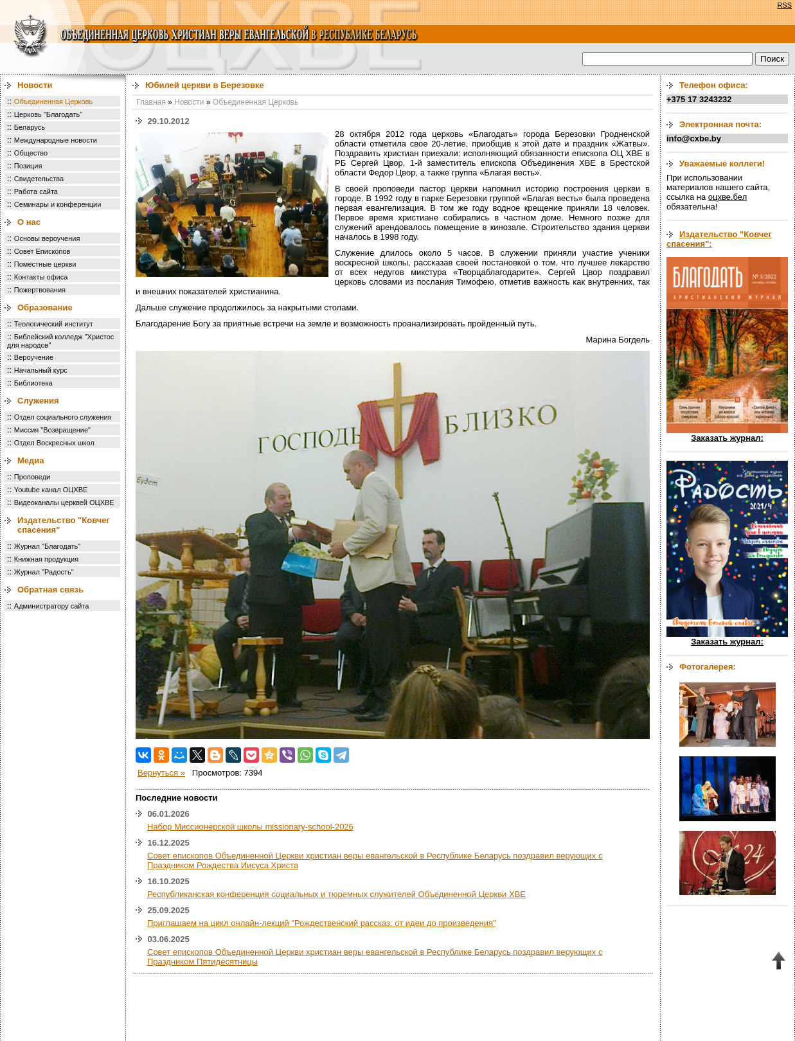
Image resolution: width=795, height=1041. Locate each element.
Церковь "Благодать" (48, 114)
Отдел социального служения (63, 417)
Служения (38, 400)
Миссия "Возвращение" (52, 430)
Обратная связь (50, 589)
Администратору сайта (51, 606)
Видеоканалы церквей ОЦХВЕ (64, 502)
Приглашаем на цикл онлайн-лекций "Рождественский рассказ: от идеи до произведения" (321, 923)
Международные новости (55, 140)
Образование (45, 307)
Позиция (28, 166)
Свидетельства (39, 178)
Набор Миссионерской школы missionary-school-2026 (250, 827)
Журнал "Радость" (44, 572)
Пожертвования (40, 290)
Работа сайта (36, 191)
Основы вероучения (47, 238)
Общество (31, 153)
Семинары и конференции (57, 204)
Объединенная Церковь (53, 101)
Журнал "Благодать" (47, 546)
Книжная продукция (46, 559)
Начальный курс (40, 370)
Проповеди (32, 477)
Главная (151, 102)
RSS (784, 5)
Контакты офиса (41, 277)
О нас (28, 222)
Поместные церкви (45, 264)
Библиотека (33, 383)
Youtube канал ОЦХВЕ (51, 490)
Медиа (30, 460)
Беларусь (29, 127)
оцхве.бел (727, 197)
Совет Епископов (42, 251)
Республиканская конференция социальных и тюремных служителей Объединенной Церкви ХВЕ (336, 894)
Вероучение (33, 357)
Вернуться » (161, 773)
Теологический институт (53, 324)
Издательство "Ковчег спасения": (719, 239)
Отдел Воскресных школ (54, 443)
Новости (35, 85)
